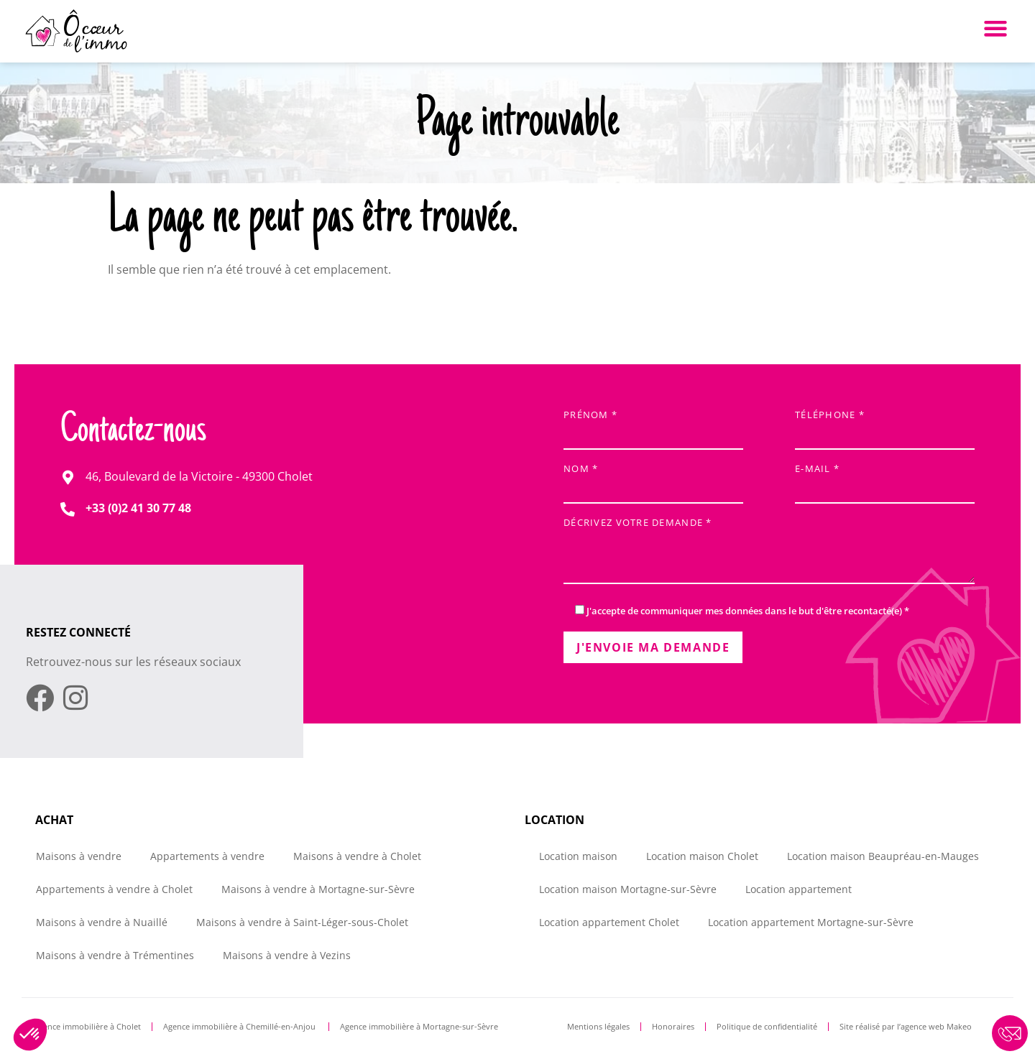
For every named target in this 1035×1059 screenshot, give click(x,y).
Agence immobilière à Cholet (87, 1026)
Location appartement (798, 889)
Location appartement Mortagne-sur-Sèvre (811, 922)
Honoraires (673, 1026)
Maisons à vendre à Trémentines (115, 955)
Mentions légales (598, 1026)
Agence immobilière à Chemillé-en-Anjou (240, 1026)
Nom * (653, 479)
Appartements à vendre (207, 856)
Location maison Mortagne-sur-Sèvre (628, 889)
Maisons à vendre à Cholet (357, 856)
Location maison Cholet (702, 856)
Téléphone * (885, 425)
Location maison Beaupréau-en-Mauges (883, 856)
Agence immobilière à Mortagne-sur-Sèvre (419, 1026)
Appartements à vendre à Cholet (114, 889)
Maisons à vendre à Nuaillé (101, 922)
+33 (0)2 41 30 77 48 (138, 508)
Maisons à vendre (78, 856)
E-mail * (885, 479)
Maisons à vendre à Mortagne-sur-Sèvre (318, 889)
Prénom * (653, 425)
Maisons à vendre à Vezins (287, 955)
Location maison (578, 856)
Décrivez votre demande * (769, 552)
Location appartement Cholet (609, 922)
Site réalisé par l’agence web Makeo (906, 1026)
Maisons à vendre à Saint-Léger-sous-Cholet (302, 922)
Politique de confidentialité (767, 1026)
